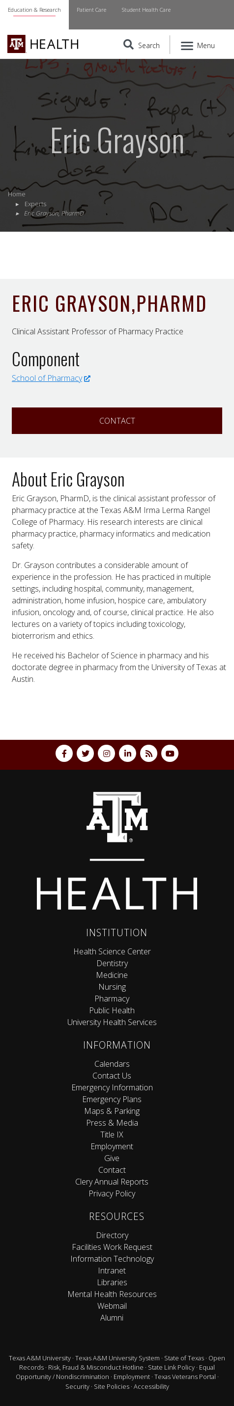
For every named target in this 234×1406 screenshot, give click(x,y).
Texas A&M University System (117, 1357)
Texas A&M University (40, 1357)
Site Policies (111, 1386)
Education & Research (34, 9)
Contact (117, 420)
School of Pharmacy (51, 378)
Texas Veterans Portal (185, 1376)
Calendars (112, 1063)
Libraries (112, 1282)
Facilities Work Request (112, 1247)
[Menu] (198, 44)
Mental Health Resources (112, 1294)
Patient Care (91, 9)
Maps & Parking (112, 1111)
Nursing (112, 986)
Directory (112, 1235)
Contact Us (111, 1075)
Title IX (111, 1134)
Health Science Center (112, 951)
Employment (111, 1146)
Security (77, 1386)
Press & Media (112, 1122)
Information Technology (112, 1258)
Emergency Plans (112, 1099)
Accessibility (151, 1386)
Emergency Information (112, 1087)
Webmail (112, 1305)
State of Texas (184, 1357)
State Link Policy (171, 1367)
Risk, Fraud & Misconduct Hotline (96, 1367)
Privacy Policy (111, 1193)
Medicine (112, 975)
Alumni (111, 1317)
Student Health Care (146, 9)
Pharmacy (111, 998)
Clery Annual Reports (111, 1181)
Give (111, 1158)
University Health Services (112, 1022)
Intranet (112, 1270)
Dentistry (112, 963)
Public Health (112, 1010)
